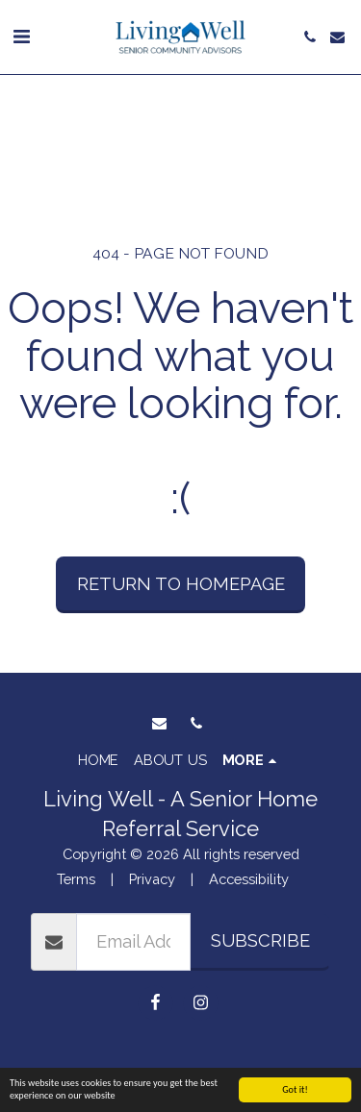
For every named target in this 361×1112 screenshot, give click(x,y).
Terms (76, 879)
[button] (21, 36)
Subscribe (260, 940)
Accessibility (249, 879)
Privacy (152, 879)
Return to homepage (181, 584)
